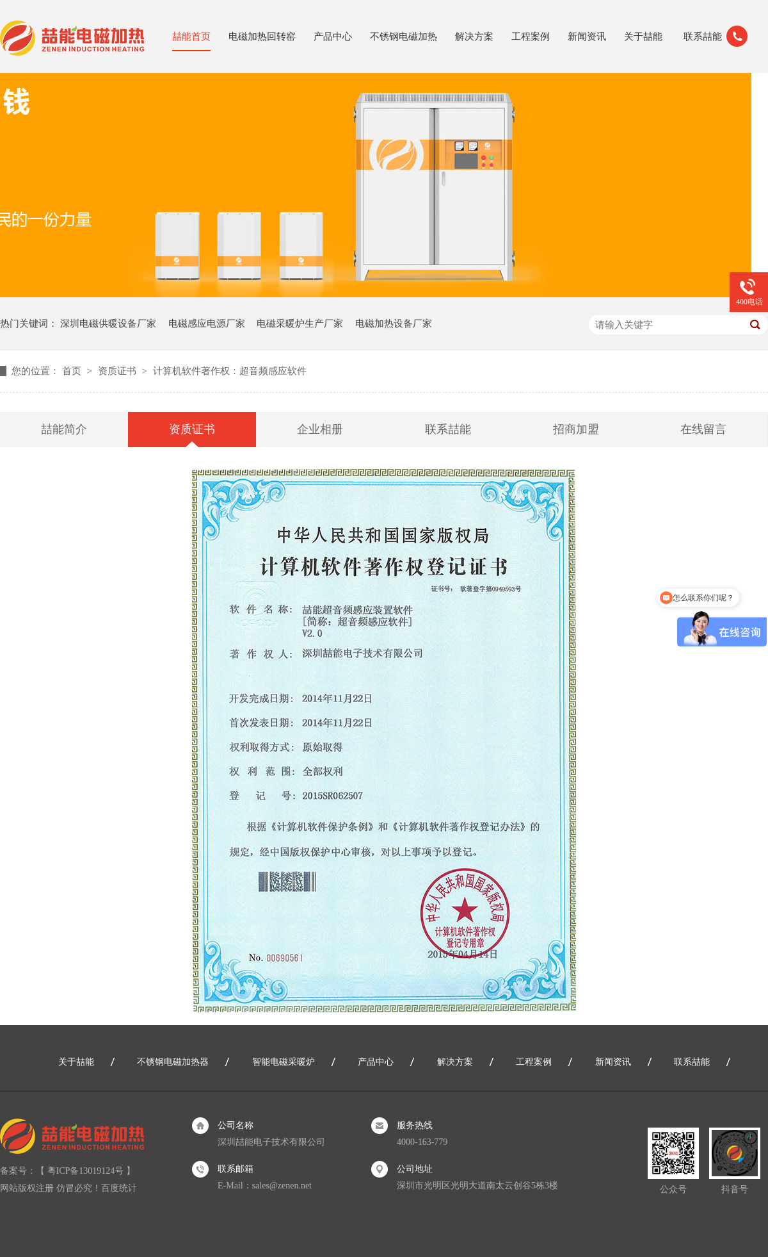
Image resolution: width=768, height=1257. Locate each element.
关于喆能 (643, 36)
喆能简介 (64, 429)
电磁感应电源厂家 (206, 323)
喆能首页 (191, 36)
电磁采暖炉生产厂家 (300, 323)
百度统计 (119, 1188)
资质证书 (118, 371)
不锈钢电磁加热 (403, 36)
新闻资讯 (587, 36)
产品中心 (333, 36)
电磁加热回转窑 (262, 36)
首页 (73, 371)
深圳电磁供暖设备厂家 (108, 323)
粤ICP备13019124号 (85, 1171)
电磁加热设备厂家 (393, 323)
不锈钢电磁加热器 (173, 1062)
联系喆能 (703, 36)
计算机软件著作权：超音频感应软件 (230, 371)
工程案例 (530, 36)
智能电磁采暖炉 (283, 1062)
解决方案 (474, 36)
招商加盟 (576, 429)
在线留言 (703, 429)
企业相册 (320, 429)
